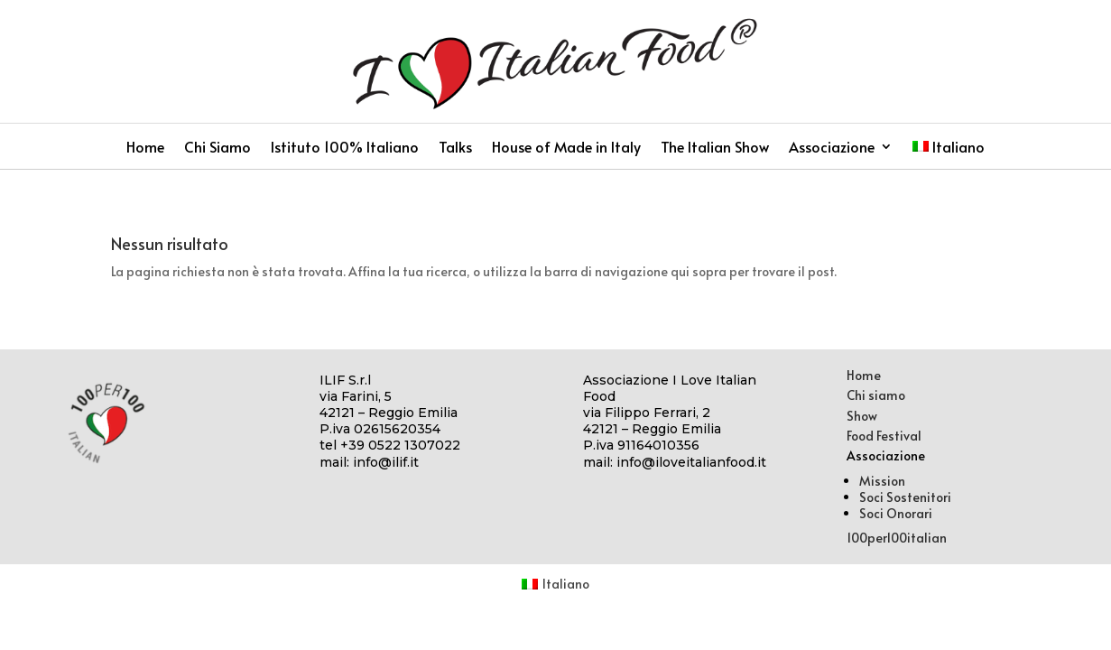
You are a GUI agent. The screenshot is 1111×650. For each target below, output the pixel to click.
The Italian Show (715, 148)
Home (145, 148)
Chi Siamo (217, 148)
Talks (455, 148)
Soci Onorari (895, 513)
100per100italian (897, 537)
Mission (882, 480)
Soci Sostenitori (905, 497)
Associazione (832, 148)
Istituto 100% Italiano (345, 148)
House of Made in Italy (566, 148)
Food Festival (884, 435)
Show (862, 415)
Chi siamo (876, 395)
